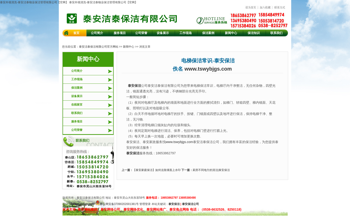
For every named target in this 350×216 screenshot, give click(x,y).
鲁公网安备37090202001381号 (117, 204)
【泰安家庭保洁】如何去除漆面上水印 (157, 170)
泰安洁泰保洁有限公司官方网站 (98, 46)
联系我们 (76, 113)
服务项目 (76, 121)
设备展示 (76, 96)
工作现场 (76, 79)
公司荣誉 (76, 130)
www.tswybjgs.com (208, 69)
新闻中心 (128, 46)
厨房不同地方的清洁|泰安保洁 (211, 170)
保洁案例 (76, 87)
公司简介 (76, 70)
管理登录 (145, 204)
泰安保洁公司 (190, 204)
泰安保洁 (174, 204)
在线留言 (76, 104)
